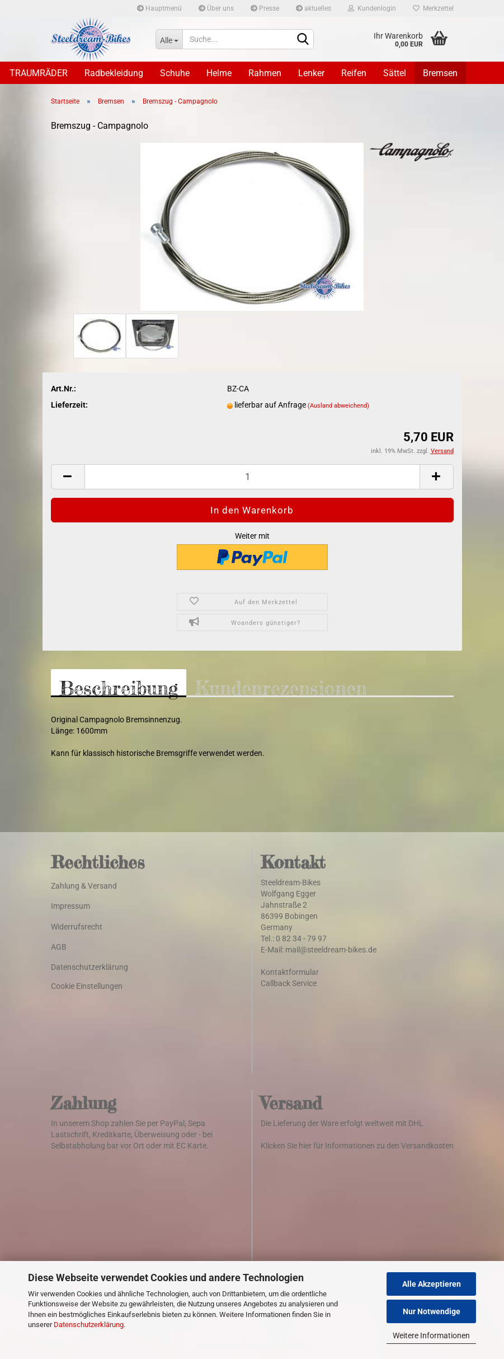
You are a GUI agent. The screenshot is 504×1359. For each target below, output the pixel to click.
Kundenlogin (372, 8)
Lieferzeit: (69, 404)
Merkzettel (433, 8)
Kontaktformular (290, 972)
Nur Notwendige (431, 1311)
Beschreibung (118, 686)
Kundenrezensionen (281, 686)
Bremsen (440, 73)
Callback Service (289, 983)
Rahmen (264, 73)
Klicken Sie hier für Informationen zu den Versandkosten (357, 1145)
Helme (219, 73)
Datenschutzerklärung (89, 1324)
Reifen (353, 73)
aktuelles (313, 8)
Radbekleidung (113, 73)
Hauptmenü (159, 8)
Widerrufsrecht (76, 926)
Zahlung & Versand (84, 885)
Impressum (70, 906)
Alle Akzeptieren (431, 1283)
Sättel (394, 73)
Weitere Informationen (431, 1335)
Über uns (216, 8)
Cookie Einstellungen (87, 986)
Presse (265, 8)
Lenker (311, 73)
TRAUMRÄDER (39, 73)
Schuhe (175, 73)
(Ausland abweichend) (338, 405)
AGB (59, 946)
